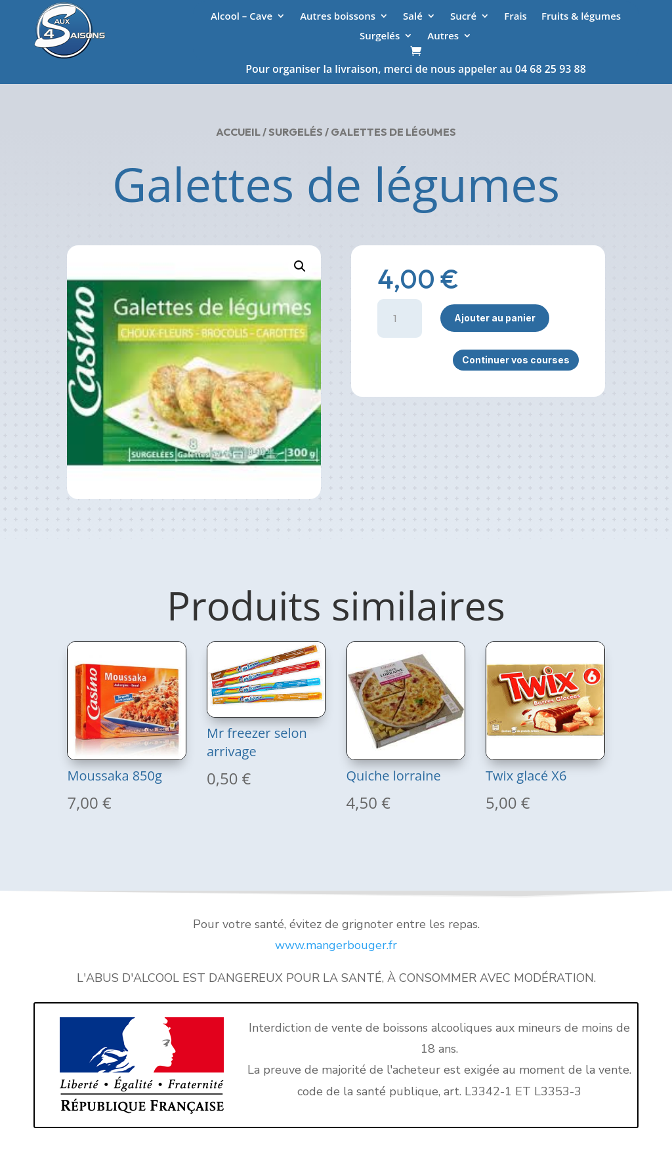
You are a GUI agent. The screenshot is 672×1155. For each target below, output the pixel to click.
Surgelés (380, 36)
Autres (443, 36)
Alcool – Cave (241, 16)
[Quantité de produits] (400, 318)
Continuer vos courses (516, 359)
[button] (300, 266)
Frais (515, 16)
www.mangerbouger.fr (336, 945)
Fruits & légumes (581, 16)
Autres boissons (337, 16)
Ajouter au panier (495, 317)
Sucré (463, 16)
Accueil (238, 131)
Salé (413, 16)
